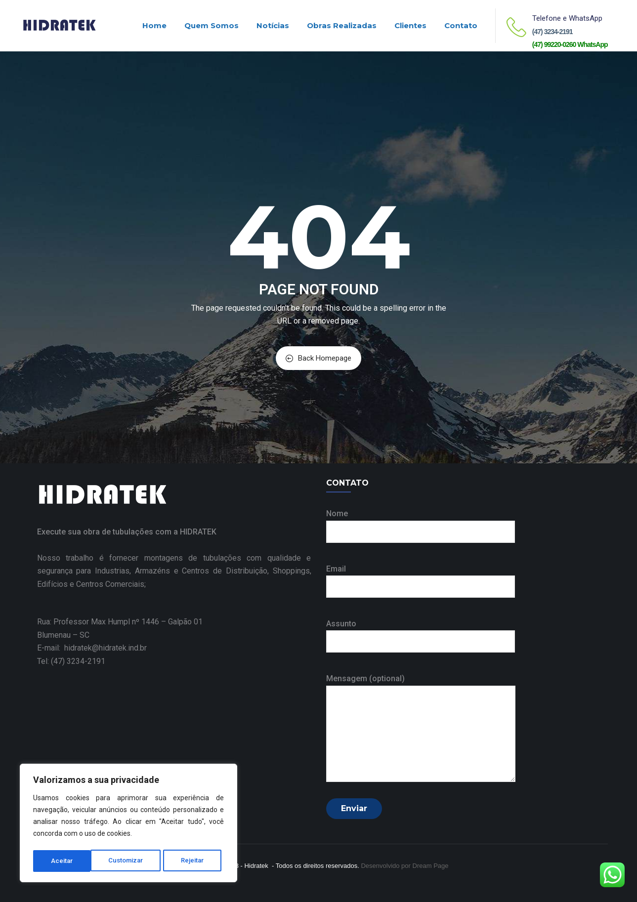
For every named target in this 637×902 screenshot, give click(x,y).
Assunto (420, 632)
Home (154, 25)
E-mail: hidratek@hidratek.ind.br (92, 648)
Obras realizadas (342, 25)
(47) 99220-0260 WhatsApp (570, 44)
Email (420, 577)
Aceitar (196, 861)
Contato (460, 25)
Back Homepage (318, 358)
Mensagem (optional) (420, 728)
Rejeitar (136, 861)
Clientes (410, 25)
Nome (420, 522)
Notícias (272, 25)
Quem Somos (211, 25)
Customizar (68, 861)
